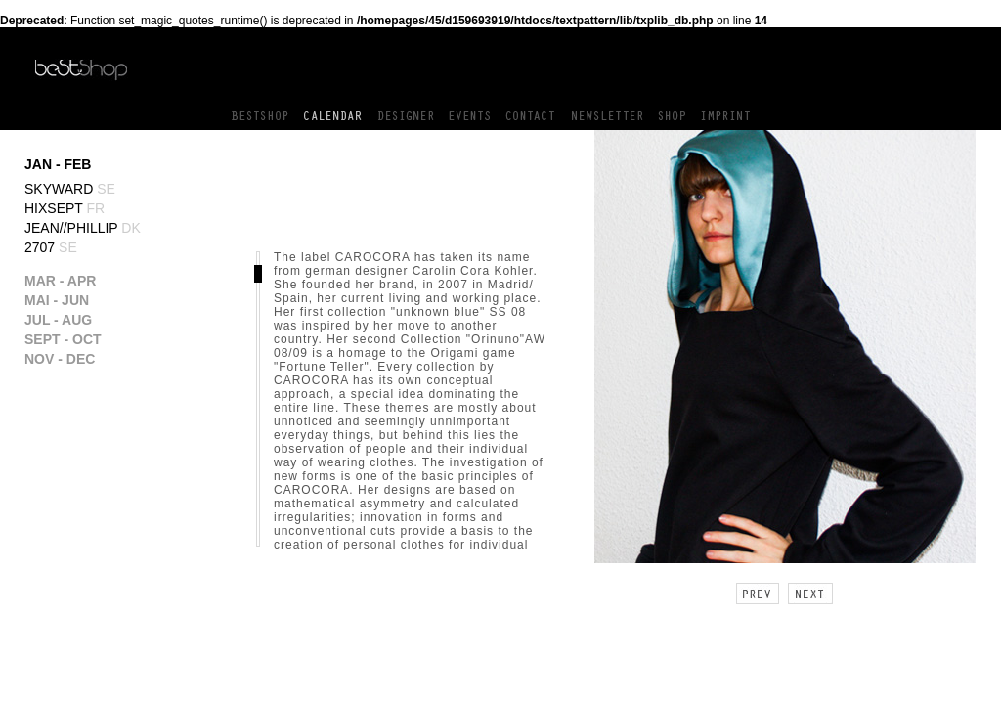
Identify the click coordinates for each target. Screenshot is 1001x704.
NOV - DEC (59, 359)
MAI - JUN (56, 300)
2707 (50, 247)
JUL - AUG (58, 320)
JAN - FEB (57, 164)
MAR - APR (60, 280)
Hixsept (64, 208)
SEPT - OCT (63, 339)
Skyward (69, 189)
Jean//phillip (82, 228)
